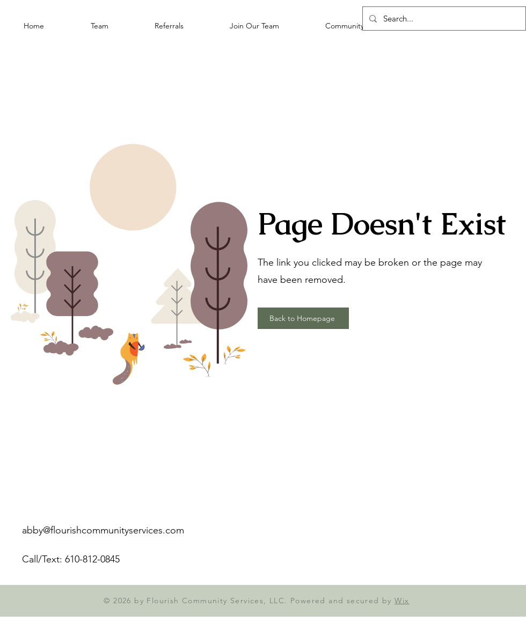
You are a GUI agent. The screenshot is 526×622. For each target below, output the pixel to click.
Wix (401, 600)
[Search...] (443, 18)
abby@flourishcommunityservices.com (103, 530)
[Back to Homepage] (303, 318)
